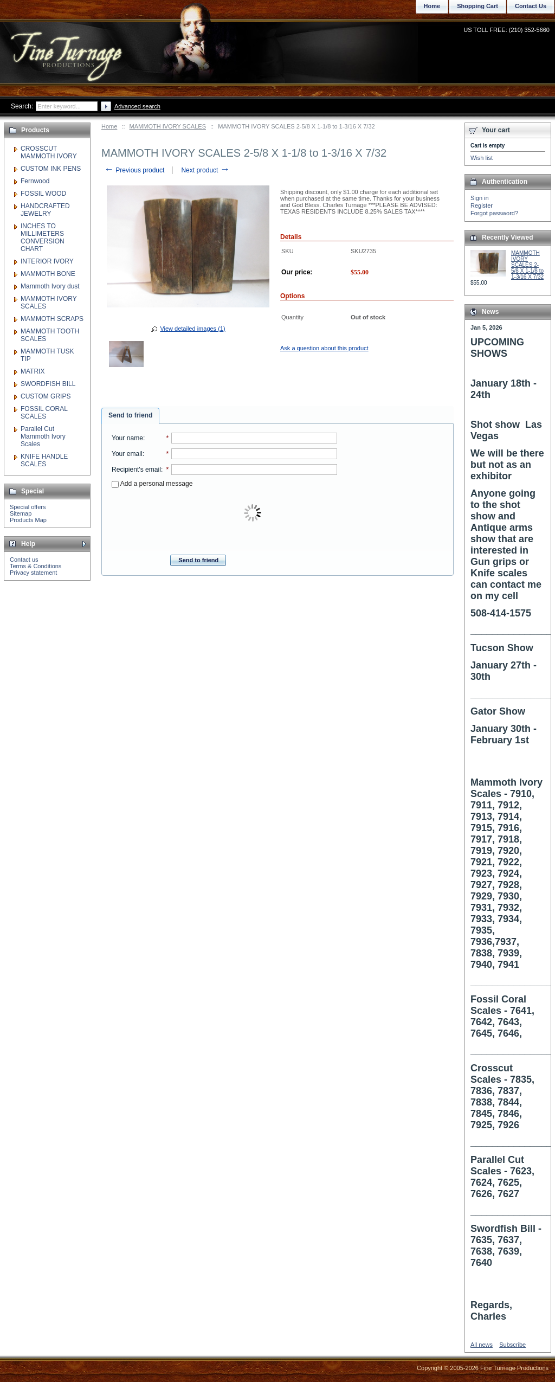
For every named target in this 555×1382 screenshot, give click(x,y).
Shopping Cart (477, 6)
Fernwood (35, 181)
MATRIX (32, 371)
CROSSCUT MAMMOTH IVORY (49, 152)
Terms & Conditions (35, 566)
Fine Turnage (67, 46)
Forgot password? (494, 213)
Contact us (24, 559)
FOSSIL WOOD (43, 193)
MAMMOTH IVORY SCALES (168, 126)
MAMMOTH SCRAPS (52, 319)
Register (481, 205)
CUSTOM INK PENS (51, 168)
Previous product (134, 170)
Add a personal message (152, 483)
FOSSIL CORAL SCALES (44, 412)
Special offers (28, 507)
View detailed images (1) (192, 328)
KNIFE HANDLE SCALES (44, 460)
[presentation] (253, 513)
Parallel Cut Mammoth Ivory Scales (43, 436)
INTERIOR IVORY (47, 261)
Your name (127, 438)
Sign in (479, 198)
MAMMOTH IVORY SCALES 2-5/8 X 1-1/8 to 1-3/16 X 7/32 (527, 265)
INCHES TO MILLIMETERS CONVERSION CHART (42, 237)
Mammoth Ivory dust (50, 286)
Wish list (481, 158)
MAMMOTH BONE (48, 274)
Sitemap (20, 513)
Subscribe (512, 1344)
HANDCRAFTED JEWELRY (45, 209)
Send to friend (130, 415)
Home (109, 126)
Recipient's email (136, 469)
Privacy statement (33, 572)
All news (481, 1344)
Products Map (28, 520)
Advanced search (137, 106)
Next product (205, 170)
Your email (127, 454)
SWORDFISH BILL (48, 384)
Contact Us (530, 6)
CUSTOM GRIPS (45, 396)
